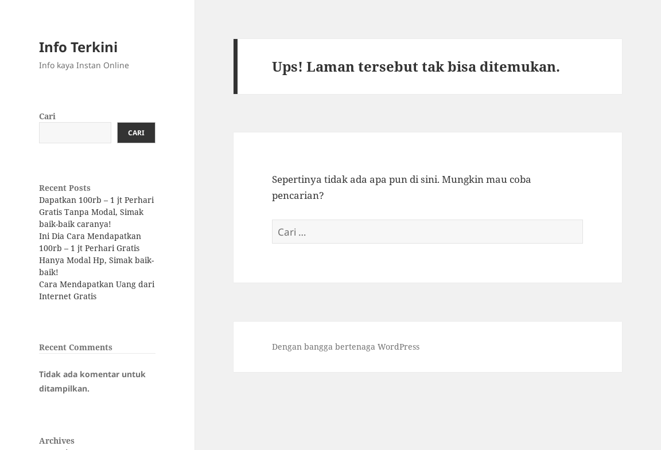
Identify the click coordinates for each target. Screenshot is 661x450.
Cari (47, 116)
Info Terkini (78, 46)
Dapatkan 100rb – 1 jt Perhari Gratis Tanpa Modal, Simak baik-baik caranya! (96, 211)
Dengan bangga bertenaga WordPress (345, 346)
